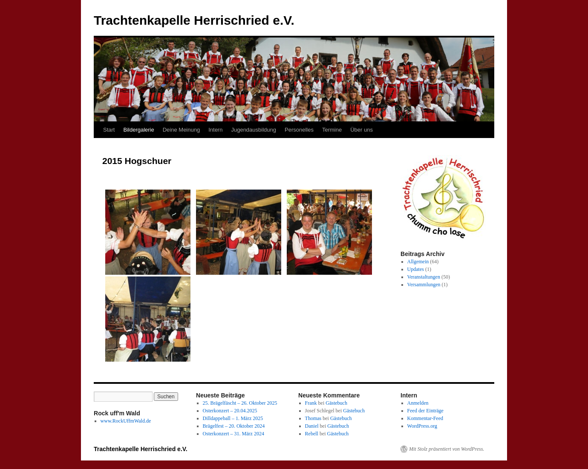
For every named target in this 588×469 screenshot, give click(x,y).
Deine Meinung (181, 130)
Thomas (313, 418)
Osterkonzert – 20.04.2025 (230, 411)
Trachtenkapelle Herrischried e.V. (194, 20)
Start (109, 130)
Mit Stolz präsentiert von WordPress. (446, 449)
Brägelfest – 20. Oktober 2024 (234, 426)
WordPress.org (422, 426)
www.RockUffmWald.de (126, 421)
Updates (415, 269)
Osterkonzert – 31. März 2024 (233, 434)
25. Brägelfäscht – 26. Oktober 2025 (240, 403)
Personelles (299, 130)
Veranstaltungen (423, 277)
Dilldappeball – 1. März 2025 (233, 418)
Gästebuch (336, 403)
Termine (332, 130)
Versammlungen (424, 285)
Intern (215, 130)
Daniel (312, 426)
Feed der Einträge (425, 411)
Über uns (361, 130)
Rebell (311, 434)
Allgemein (418, 262)
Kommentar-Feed (425, 418)
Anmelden (418, 403)
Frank (311, 403)
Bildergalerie (138, 130)
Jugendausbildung (253, 130)
